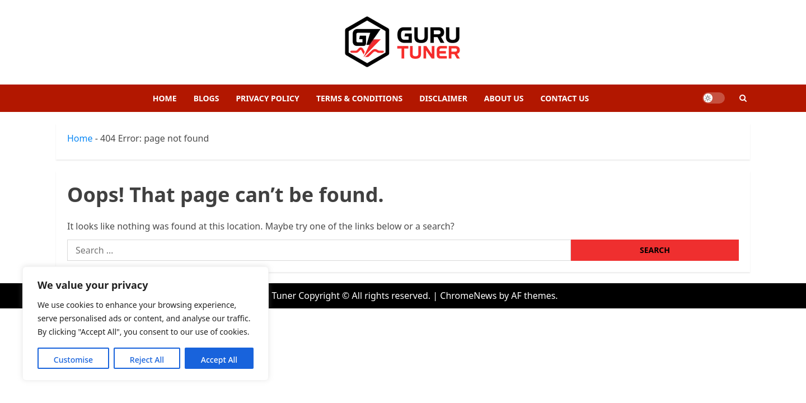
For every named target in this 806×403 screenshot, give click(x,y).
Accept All (219, 359)
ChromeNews (468, 295)
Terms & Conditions (359, 98)
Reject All (147, 359)
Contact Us (565, 98)
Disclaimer (443, 98)
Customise (73, 359)
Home (165, 98)
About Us (504, 98)
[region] (145, 323)
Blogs (206, 98)
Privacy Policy (267, 98)
